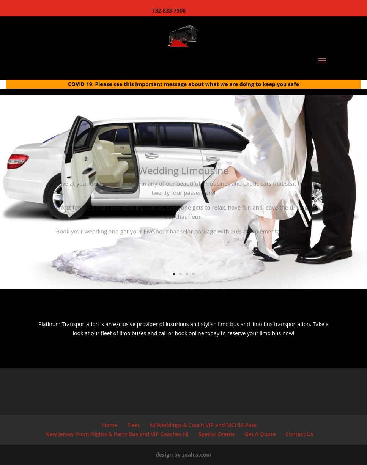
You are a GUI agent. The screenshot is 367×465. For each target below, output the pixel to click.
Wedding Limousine (183, 174)
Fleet (133, 425)
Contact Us (299, 434)
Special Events (216, 434)
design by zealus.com (183, 454)
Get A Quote (260, 434)
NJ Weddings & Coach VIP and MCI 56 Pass (203, 425)
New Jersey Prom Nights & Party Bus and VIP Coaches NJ (117, 434)
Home (110, 425)
